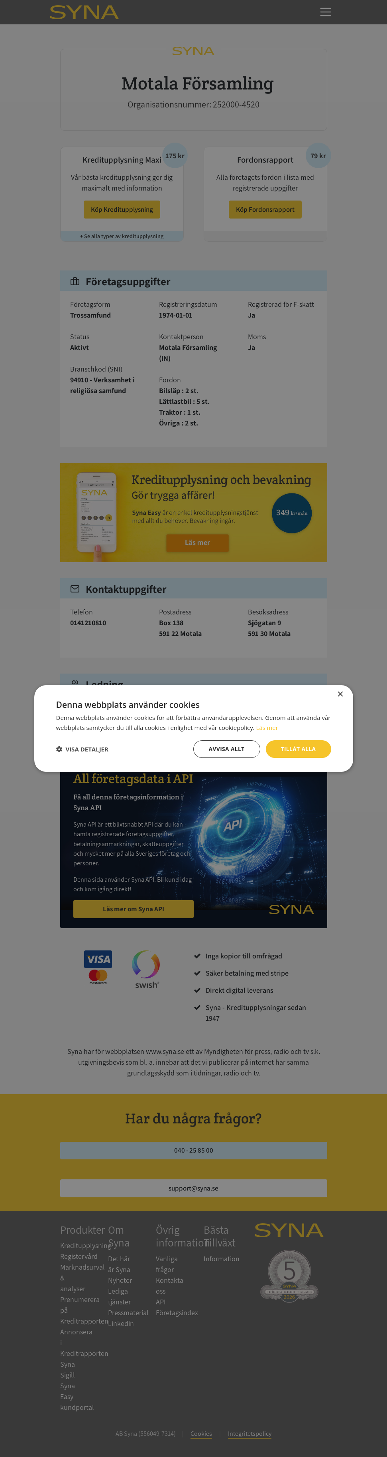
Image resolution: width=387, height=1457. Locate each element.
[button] (82, 749)
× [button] (340, 694)
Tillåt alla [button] (298, 749)
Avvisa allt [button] (226, 749)
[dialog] (193, 728)
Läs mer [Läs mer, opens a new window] (267, 727)
